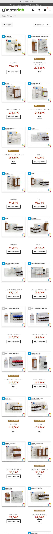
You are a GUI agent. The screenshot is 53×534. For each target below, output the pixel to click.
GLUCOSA (13, 63)
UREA (39, 155)
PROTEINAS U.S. (39, 379)
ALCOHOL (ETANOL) (39, 514)
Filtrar (7, 25)
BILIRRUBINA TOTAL (13, 469)
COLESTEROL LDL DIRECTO (13, 155)
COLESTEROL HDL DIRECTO (39, 110)
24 (48, 25)
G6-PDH (13, 424)
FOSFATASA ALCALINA (13, 290)
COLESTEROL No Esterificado (39, 64)
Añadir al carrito (13, 72)
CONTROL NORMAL (13, 335)
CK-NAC (39, 245)
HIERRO (13, 200)
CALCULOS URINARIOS (39, 290)
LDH (39, 200)
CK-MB (39, 424)
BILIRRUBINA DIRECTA (39, 469)
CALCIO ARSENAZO (13, 110)
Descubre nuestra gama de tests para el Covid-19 (26, 5)
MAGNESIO (13, 514)
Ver (39, 72)
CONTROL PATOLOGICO (13, 379)
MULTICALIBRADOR (39, 335)
